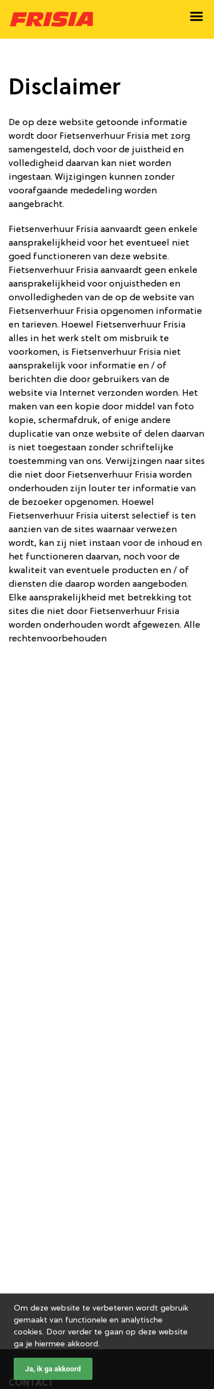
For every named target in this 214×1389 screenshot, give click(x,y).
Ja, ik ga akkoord (53, 1369)
